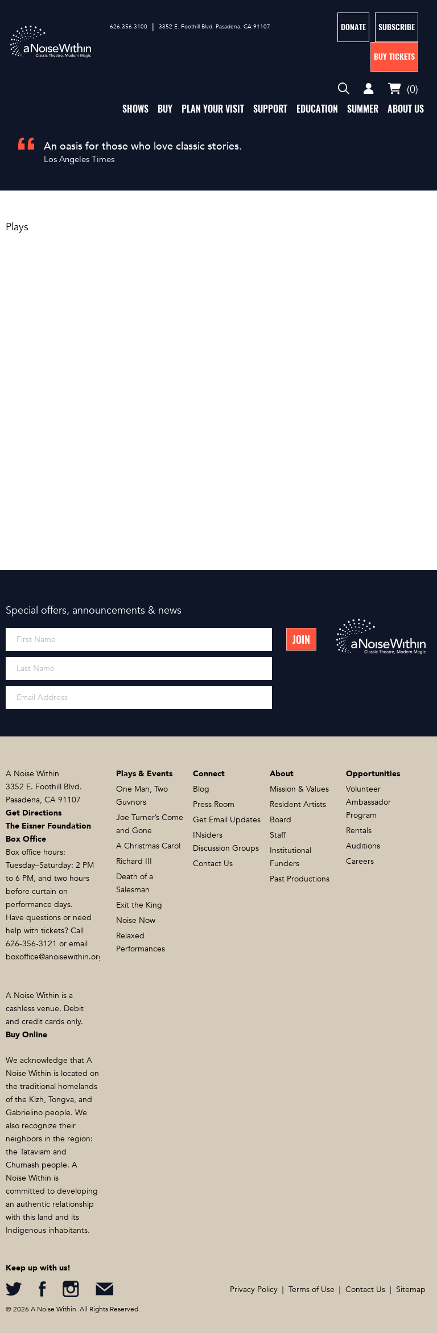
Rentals (359, 830)
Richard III (134, 861)
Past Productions (299, 879)
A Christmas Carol (148, 846)
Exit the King (139, 905)
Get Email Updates (227, 819)
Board (280, 819)
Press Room (213, 804)
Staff (278, 835)
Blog (201, 789)
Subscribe (396, 27)
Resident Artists (298, 804)
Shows (135, 109)
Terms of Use (311, 1289)
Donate (353, 27)
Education (317, 109)
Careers (360, 861)
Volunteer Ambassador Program (368, 802)
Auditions (363, 846)
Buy (165, 109)
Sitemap (411, 1289)
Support (270, 109)
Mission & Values (299, 789)
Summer (362, 109)
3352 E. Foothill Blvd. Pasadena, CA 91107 (214, 27)
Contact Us (213, 863)
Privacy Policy (254, 1289)
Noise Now (135, 920)
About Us (405, 109)
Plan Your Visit (213, 109)
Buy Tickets (394, 56)
